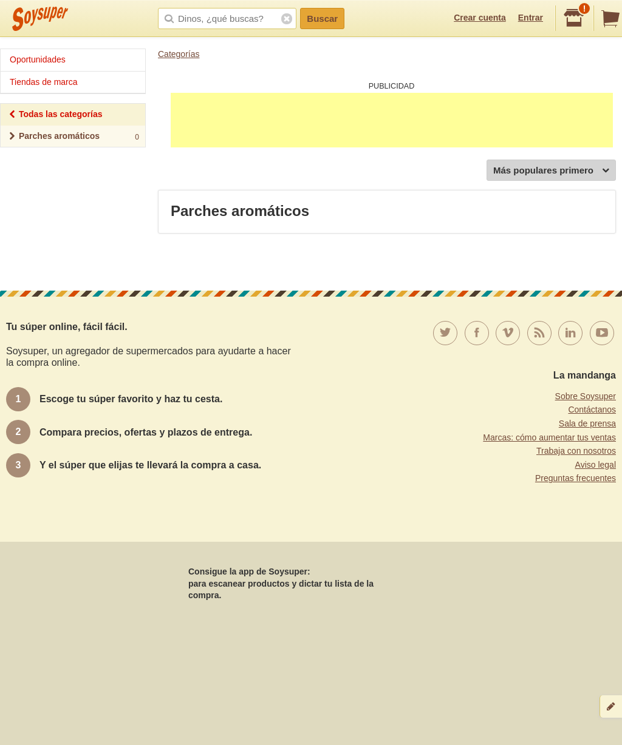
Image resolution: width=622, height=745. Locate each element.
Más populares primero (551, 171)
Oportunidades (38, 59)
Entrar (530, 17)
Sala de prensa (587, 423)
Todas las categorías (55, 115)
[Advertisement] (392, 120)
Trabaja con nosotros (576, 451)
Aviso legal (595, 465)
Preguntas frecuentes (575, 478)
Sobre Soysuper (585, 396)
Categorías (178, 54)
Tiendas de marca (44, 82)
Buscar (322, 18)
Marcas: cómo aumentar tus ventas (549, 437)
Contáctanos (592, 409)
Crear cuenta (480, 17)
